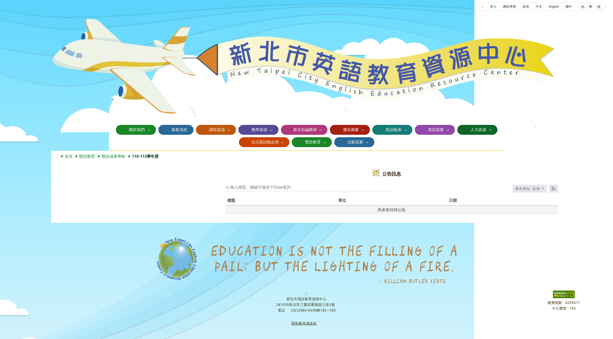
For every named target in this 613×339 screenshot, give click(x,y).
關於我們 (137, 129)
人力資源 (478, 129)
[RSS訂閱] (553, 189)
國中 (569, 6)
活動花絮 (355, 142)
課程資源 (217, 129)
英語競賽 (436, 129)
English (554, 6)
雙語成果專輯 (113, 156)
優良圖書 (351, 129)
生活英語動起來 (265, 142)
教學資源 (259, 129)
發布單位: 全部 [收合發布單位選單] (528, 189)
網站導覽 (509, 6)
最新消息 (179, 129)
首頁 (526, 6)
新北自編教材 (305, 129)
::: (482, 6)
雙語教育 (313, 142)
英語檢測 (393, 129)
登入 (493, 6)
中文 (539, 6)
